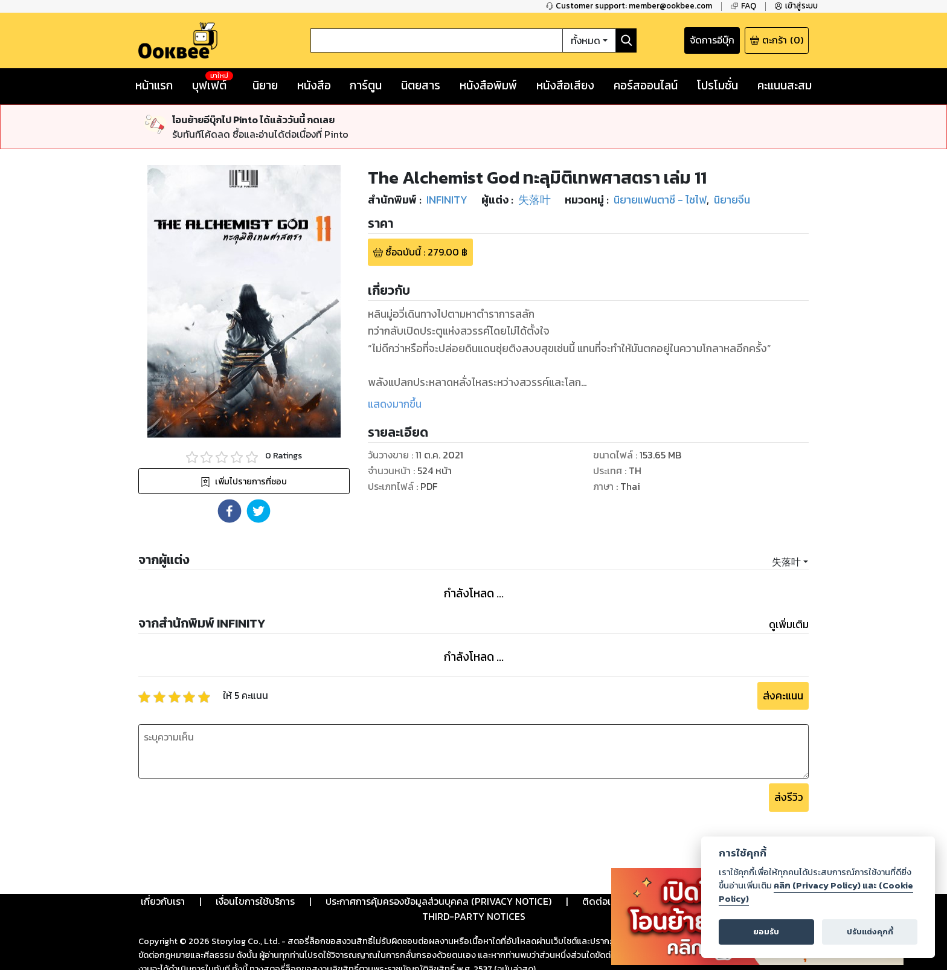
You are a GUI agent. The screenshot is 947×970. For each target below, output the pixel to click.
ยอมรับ (766, 931)
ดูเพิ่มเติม (789, 624)
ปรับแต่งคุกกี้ (870, 931)
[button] (229, 511)
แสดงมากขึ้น (395, 404)
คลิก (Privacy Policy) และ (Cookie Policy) (816, 892)
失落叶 (786, 561)
